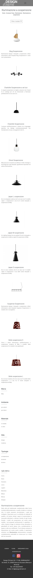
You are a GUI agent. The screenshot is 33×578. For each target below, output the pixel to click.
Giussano (3, 482)
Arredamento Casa (23, 548)
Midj (2, 394)
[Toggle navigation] (25, 3)
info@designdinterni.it (19, 569)
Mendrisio (3, 491)
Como (2, 476)
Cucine (13, 548)
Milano (3, 494)
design (3, 440)
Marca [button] (3, 389)
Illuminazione (18, 13)
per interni (3, 410)
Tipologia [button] (4, 451)
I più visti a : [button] (5, 471)
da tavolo (3, 459)
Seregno (3, 499)
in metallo (3, 423)
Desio (2, 479)
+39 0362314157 (18, 567)
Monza (3, 496)
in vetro (3, 426)
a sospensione (5, 456)
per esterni (4, 407)
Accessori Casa (10, 13)
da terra (3, 462)
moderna (3, 443)
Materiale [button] (4, 419)
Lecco (2, 485)
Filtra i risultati (16, 21)
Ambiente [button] (4, 402)
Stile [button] (2, 435)
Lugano (3, 488)
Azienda (6, 548)
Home (3, 13)
